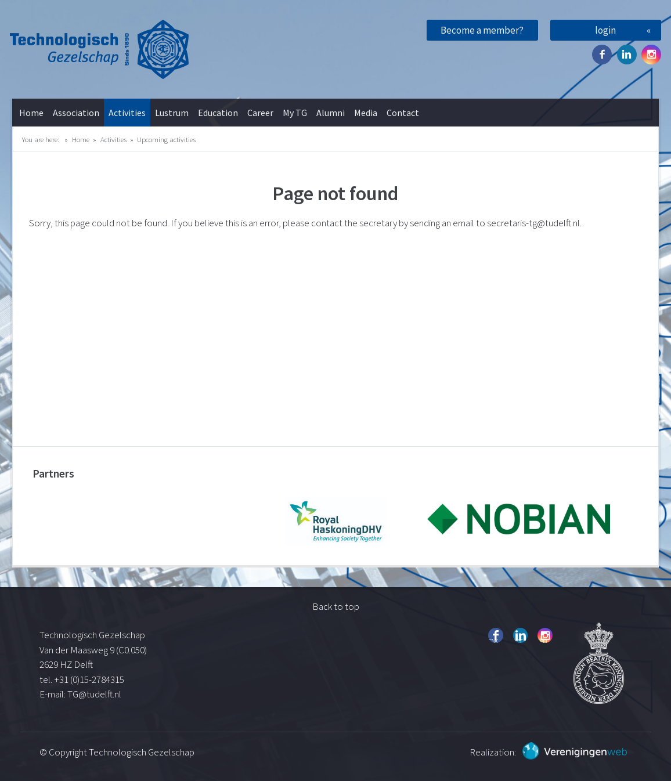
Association (76, 112)
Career (260, 112)
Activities (127, 112)
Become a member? (482, 30)
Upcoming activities (166, 139)
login (605, 30)
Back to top (335, 606)
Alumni (330, 112)
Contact (403, 112)
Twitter (627, 54)
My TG (295, 112)
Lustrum (172, 112)
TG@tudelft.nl (95, 694)
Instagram (651, 54)
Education (218, 112)
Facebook (602, 54)
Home (31, 112)
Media (365, 112)
